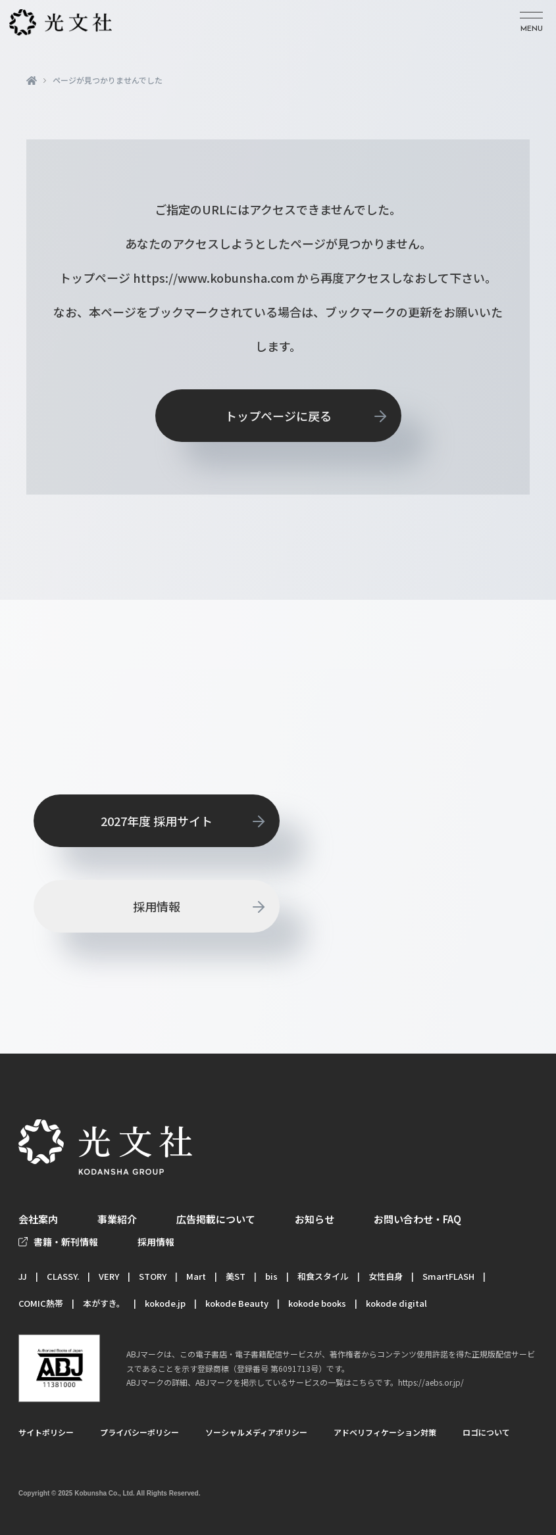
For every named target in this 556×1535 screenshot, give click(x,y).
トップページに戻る (278, 415)
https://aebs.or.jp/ (431, 1382)
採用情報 (156, 906)
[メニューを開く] (531, 23)
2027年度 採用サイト (157, 820)
